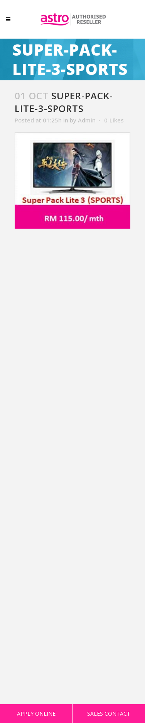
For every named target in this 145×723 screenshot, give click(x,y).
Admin (87, 120)
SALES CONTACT (108, 713)
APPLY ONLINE (36, 713)
